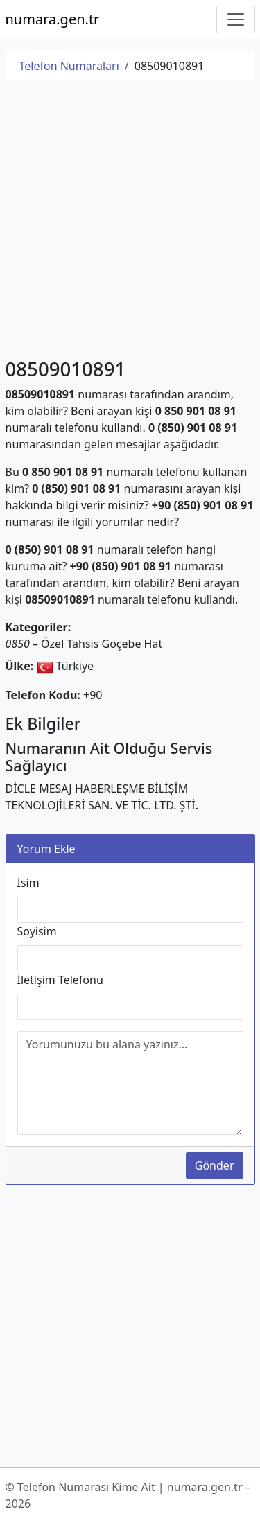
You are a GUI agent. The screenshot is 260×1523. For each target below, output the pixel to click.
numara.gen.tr (53, 19)
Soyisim (37, 931)
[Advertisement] (130, 222)
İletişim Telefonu (60, 979)
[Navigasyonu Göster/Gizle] (235, 19)
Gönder (214, 1165)
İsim (28, 882)
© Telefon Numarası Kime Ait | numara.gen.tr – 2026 (128, 1495)
